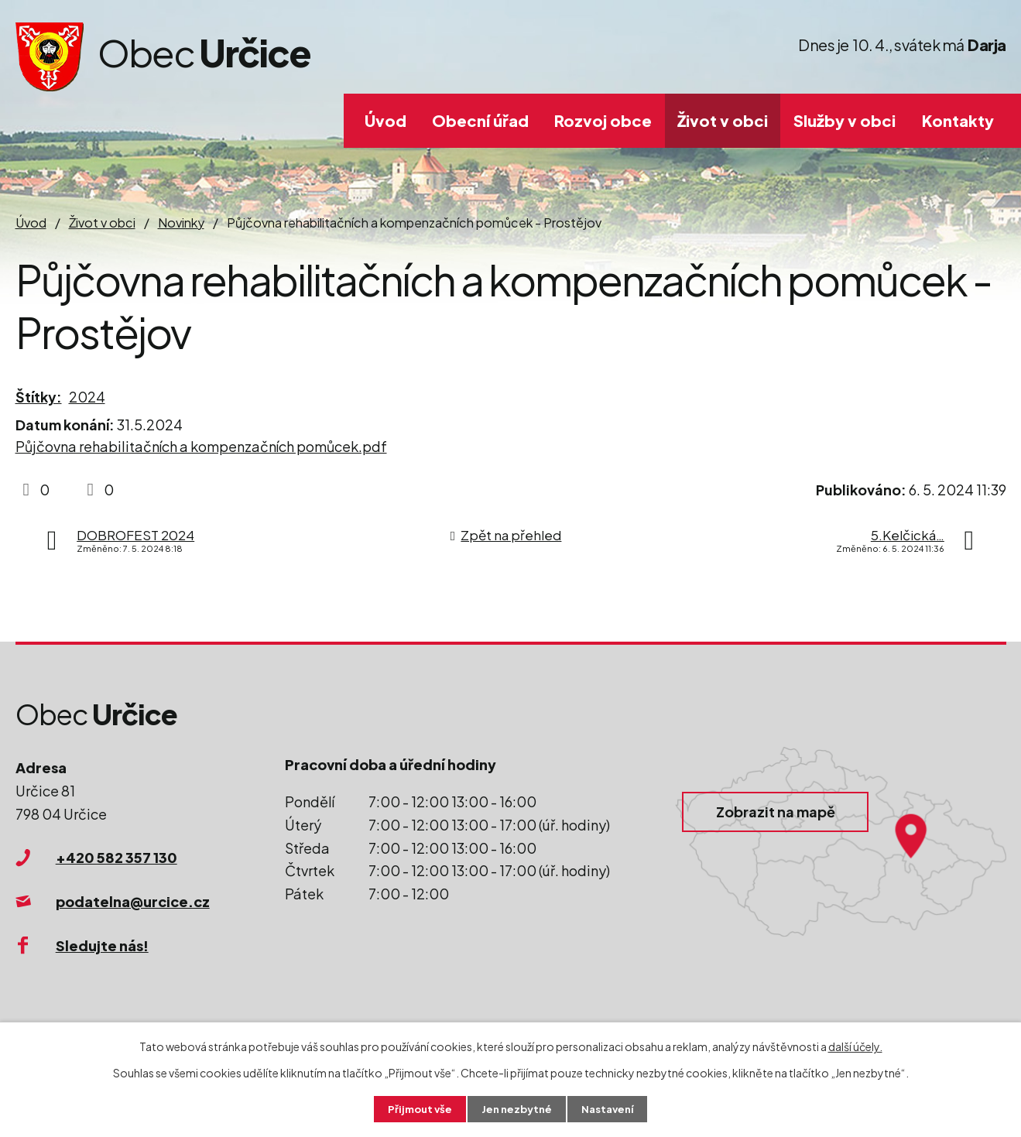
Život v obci (722, 120)
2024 (87, 397)
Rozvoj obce (603, 120)
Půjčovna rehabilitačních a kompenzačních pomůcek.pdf (201, 446)
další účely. (855, 1045)
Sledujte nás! (102, 945)
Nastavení (611, 1108)
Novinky (181, 222)
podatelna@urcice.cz (133, 901)
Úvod (385, 120)
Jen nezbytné (516, 1108)
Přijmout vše (416, 1108)
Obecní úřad (480, 120)
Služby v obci (844, 120)
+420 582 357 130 (116, 857)
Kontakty (958, 120)
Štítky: (38, 397)
